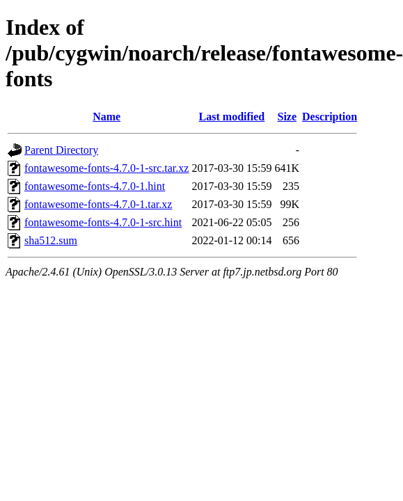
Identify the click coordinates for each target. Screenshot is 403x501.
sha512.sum (50, 240)
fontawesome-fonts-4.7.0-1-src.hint (103, 222)
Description (329, 116)
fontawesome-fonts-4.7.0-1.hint (94, 186)
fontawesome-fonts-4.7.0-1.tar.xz (98, 204)
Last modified (232, 116)
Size (287, 116)
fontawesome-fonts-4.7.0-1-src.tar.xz (106, 168)
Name (106, 116)
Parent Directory (61, 150)
